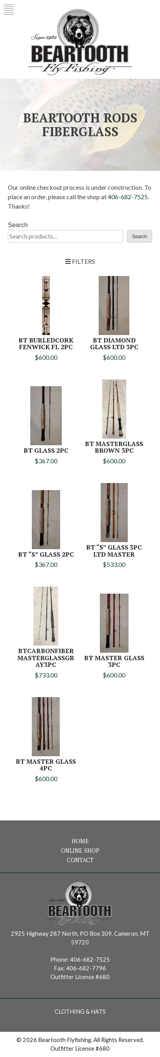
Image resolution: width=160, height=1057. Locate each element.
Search (18, 225)
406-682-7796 (86, 968)
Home (80, 841)
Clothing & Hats (80, 1011)
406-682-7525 (128, 196)
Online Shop (80, 850)
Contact (80, 860)
